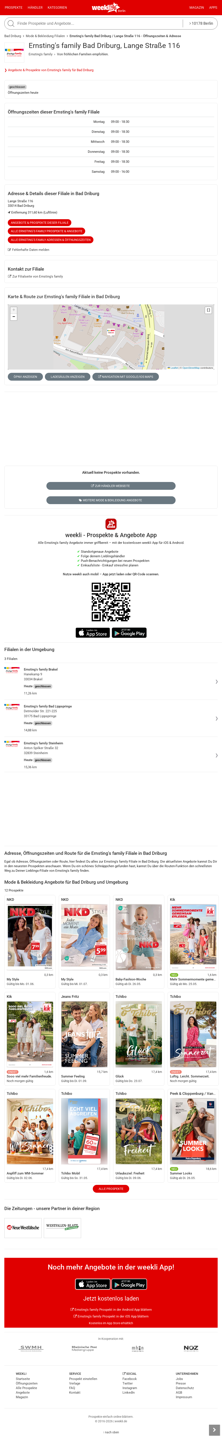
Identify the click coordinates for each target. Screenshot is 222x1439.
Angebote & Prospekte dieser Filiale (40, 222)
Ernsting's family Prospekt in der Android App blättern (111, 1310)
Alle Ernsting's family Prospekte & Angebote (46, 231)
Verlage (74, 1383)
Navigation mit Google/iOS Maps (125, 376)
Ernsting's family (40, 54)
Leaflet (173, 368)
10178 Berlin (201, 23)
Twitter (127, 1383)
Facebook (129, 1379)
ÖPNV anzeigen (25, 376)
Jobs (179, 1379)
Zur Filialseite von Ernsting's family (35, 276)
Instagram (129, 1388)
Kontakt (74, 1393)
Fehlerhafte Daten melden (28, 250)
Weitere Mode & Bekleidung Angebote (110, 500)
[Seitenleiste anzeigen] (214, 1430)
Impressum (184, 1397)
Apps (213, 8)
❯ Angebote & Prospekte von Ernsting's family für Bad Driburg (48, 70)
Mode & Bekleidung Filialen (45, 36)
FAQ (72, 1388)
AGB (179, 1393)
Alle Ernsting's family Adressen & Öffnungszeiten (51, 240)
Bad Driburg (12, 36)
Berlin (122, 11)
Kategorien (57, 8)
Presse (181, 1383)
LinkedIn (128, 1393)
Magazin (196, 8)
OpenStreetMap (191, 368)
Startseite (23, 1379)
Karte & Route (64, 296)
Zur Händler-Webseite (110, 486)
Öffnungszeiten (27, 1383)
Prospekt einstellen (83, 1379)
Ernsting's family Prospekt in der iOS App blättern (111, 1316)
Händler (35, 8)
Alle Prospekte (111, 1189)
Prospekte (14, 8)
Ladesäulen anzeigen (68, 376)
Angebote (23, 1393)
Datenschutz (185, 1388)
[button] (208, 310)
